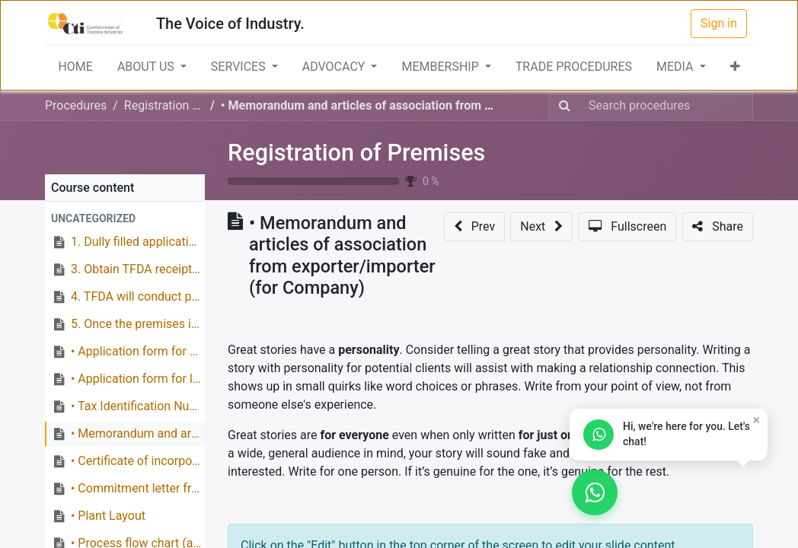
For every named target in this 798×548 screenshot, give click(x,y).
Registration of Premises (356, 152)
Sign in (719, 23)
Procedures (76, 105)
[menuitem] (75, 67)
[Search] (564, 105)
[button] (735, 67)
